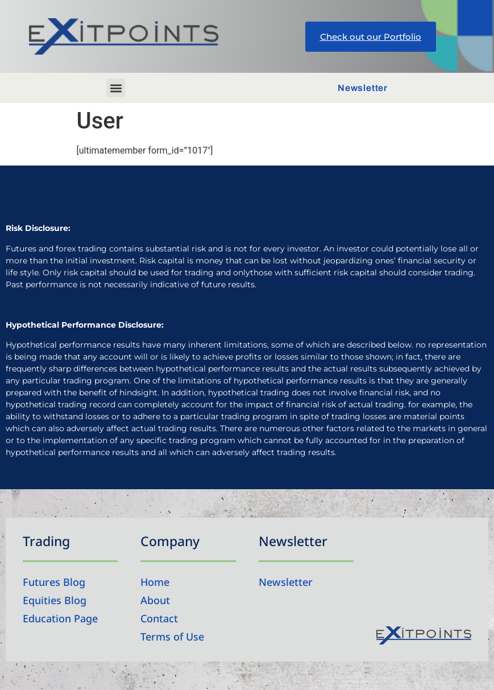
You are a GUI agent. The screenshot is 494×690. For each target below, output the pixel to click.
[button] (115, 87)
